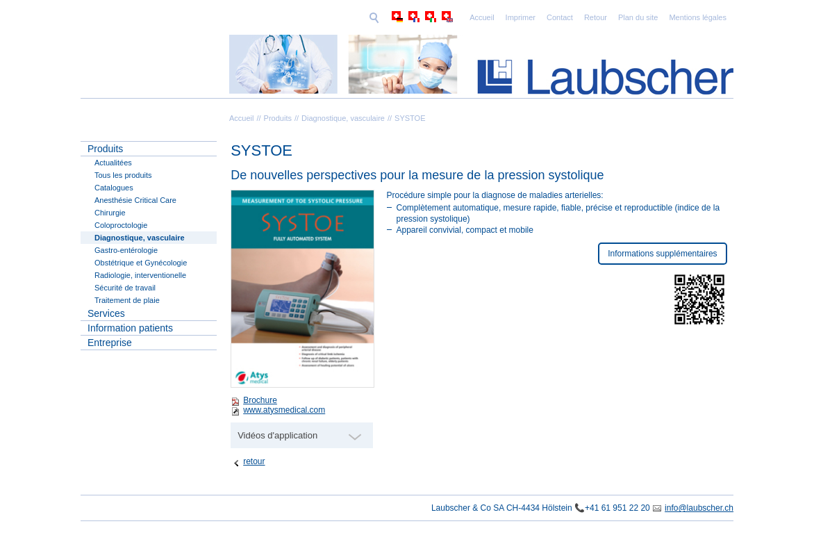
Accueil (386, 17)
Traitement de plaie (127, 300)
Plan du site (542, 17)
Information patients (130, 328)
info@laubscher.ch (699, 508)
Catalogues (113, 187)
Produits (278, 118)
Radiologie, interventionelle (140, 275)
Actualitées (113, 162)
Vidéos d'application (277, 435)
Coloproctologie (120, 225)
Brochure (260, 400)
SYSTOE (409, 118)
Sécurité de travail (125, 288)
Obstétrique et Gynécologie (140, 262)
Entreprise (110, 342)
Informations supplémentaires (662, 253)
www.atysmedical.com (284, 410)
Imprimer (425, 17)
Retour (499, 17)
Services (106, 313)
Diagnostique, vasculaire (343, 118)
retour (254, 461)
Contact (464, 17)
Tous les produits (123, 175)
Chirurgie (110, 212)
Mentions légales (602, 17)
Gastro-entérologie (126, 250)
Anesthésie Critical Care (135, 200)
